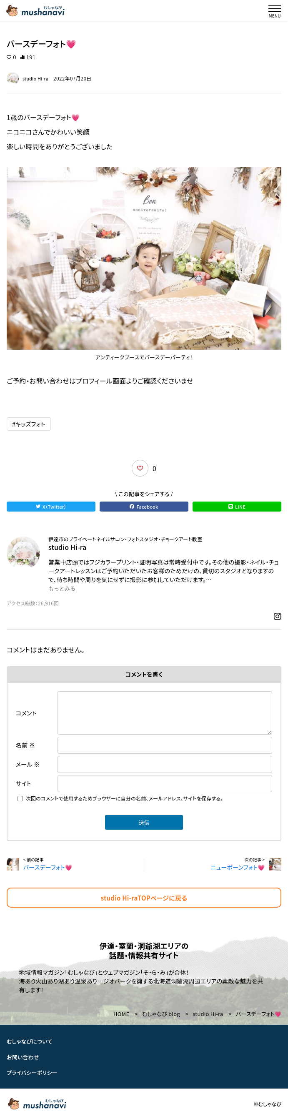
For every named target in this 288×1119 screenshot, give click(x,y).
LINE (236, 506)
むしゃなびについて (30, 1041)
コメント (26, 713)
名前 (25, 745)
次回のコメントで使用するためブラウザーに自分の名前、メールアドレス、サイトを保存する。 (124, 798)
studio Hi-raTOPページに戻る (144, 897)
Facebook (144, 506)
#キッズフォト (28, 424)
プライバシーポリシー (32, 1073)
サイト (23, 783)
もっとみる (61, 588)
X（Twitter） (51, 506)
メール (28, 764)
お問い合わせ (23, 1057)
